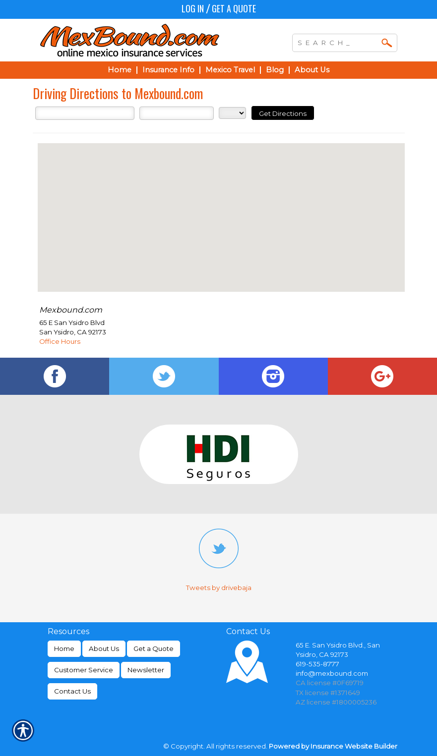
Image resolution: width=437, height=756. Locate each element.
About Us (104, 648)
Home (64, 648)
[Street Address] (84, 113)
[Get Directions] (282, 113)
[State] (232, 113)
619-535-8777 (317, 664)
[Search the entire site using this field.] (337, 42)
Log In (193, 8)
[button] (221, 208)
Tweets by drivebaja (218, 588)
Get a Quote (234, 8)
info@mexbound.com (332, 673)
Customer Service (83, 670)
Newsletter (145, 670)
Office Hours (59, 341)
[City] (176, 113)
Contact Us (72, 691)
